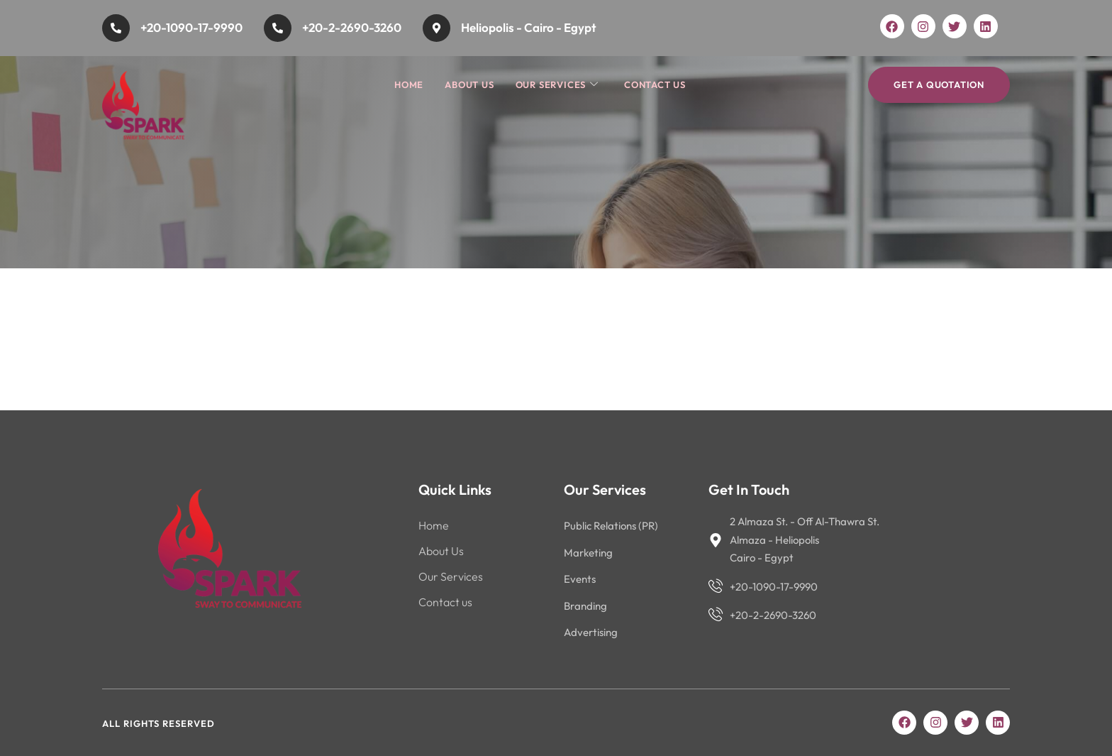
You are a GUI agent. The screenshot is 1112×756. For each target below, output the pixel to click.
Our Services (557, 85)
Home (408, 84)
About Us (469, 84)
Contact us (655, 84)
